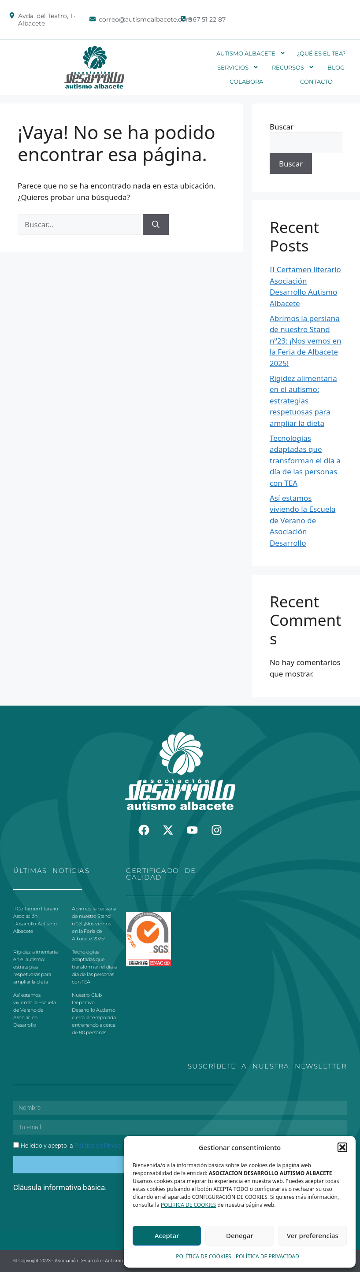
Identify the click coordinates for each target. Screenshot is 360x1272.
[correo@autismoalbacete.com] (92, 19)
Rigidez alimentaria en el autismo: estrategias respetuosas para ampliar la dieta (303, 400)
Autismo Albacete (251, 53)
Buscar (281, 127)
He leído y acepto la (77, 1145)
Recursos (293, 67)
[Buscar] (156, 224)
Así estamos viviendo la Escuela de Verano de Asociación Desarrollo (302, 520)
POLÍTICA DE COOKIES (188, 1205)
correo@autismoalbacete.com (145, 19)
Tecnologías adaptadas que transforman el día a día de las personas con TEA (305, 460)
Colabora (246, 81)
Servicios (238, 67)
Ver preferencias (312, 1235)
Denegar (239, 1235)
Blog (336, 67)
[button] (342, 1147)
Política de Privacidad (103, 1145)
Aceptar (167, 1235)
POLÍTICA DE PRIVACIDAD (267, 1256)
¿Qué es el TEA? (321, 53)
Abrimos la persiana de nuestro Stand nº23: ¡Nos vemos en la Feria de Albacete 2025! (305, 340)
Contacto (316, 81)
